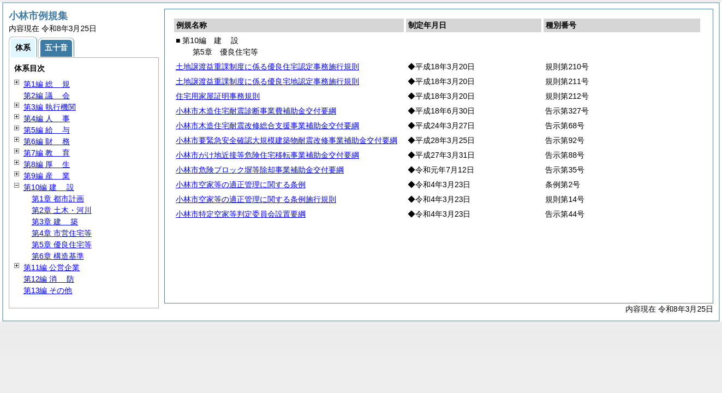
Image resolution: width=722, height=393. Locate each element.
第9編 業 (46, 175)
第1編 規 (46, 84)
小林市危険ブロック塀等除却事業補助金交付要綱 (260, 169)
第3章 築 (55, 221)
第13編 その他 (47, 290)
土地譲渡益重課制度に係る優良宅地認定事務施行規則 (267, 81)
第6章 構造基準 (58, 256)
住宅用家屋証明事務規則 (218, 96)
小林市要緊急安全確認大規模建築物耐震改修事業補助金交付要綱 (286, 140)
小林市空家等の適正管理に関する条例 (241, 184)
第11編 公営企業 (51, 267)
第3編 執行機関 (49, 107)
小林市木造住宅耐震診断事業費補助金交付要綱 (256, 110)
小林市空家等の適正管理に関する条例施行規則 (256, 199)
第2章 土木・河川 (62, 210)
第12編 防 (48, 279)
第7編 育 (46, 152)
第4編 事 (46, 118)
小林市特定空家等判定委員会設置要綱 (241, 214)
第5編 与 (46, 130)
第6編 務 (46, 141)
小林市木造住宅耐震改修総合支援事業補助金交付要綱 (267, 125)
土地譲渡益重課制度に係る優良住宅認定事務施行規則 (267, 66)
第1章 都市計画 (58, 198)
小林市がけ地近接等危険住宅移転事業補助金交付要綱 (267, 155)
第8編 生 (46, 164)
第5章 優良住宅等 (62, 244)
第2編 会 (46, 95)
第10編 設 (48, 187)
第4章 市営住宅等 (62, 233)
